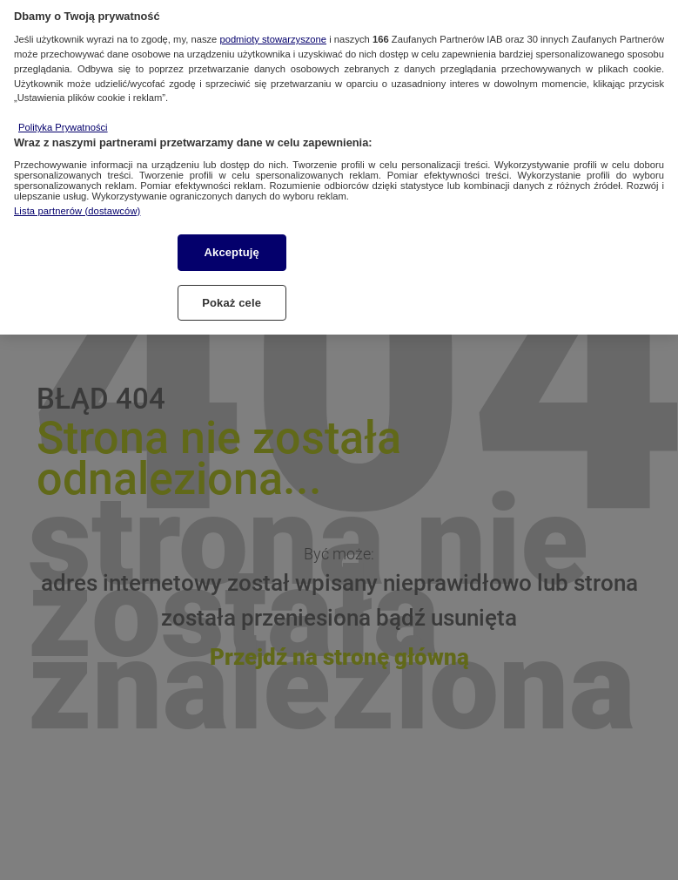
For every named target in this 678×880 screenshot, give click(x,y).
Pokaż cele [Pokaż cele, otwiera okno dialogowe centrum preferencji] (231, 294)
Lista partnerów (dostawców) (77, 203)
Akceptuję (232, 244)
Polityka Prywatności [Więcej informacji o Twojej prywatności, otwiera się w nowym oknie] (63, 119)
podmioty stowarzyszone (272, 31)
